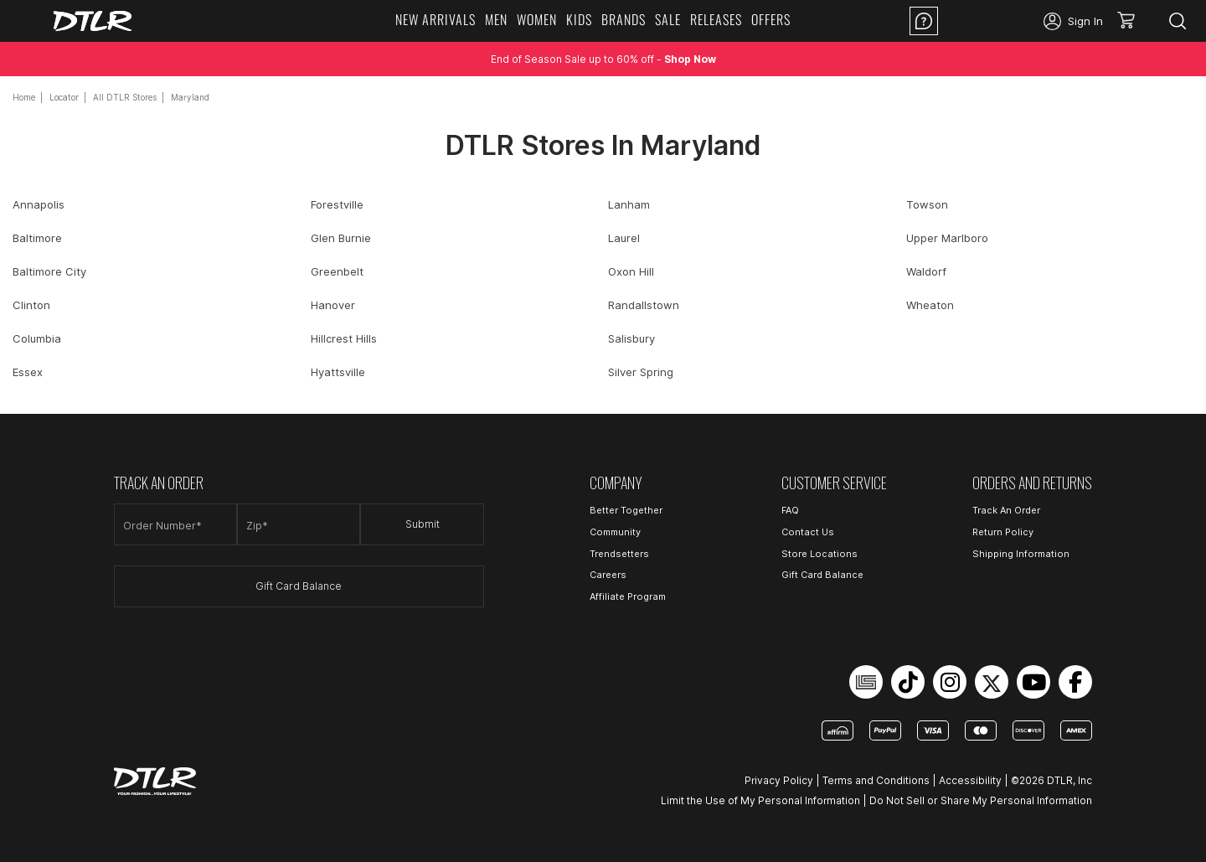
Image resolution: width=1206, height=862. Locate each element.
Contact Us (807, 532)
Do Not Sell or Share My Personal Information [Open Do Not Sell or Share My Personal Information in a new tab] (980, 800)
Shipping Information (1020, 554)
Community (615, 532)
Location (990, 21)
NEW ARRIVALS (435, 19)
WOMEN (537, 19)
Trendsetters (619, 554)
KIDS (579, 19)
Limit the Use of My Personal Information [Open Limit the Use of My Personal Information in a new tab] (760, 800)
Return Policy (1002, 532)
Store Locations (819, 554)
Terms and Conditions (876, 780)
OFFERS (771, 19)
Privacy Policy (779, 780)
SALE (668, 19)
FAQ (790, 510)
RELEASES (716, 19)
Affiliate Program (628, 596)
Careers (608, 575)
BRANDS (623, 19)
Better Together (626, 510)
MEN (496, 19)
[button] (1132, 21)
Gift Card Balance (298, 586)
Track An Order (1006, 510)
